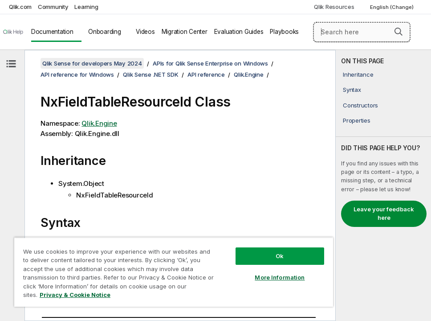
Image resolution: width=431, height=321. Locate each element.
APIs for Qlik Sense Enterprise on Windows (210, 63)
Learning (86, 6)
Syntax (352, 89)
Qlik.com (20, 6)
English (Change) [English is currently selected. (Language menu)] (392, 7)
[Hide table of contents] (11, 63)
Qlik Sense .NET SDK (150, 74)
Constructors (360, 105)
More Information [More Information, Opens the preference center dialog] (280, 277)
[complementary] (383, 185)
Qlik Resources (334, 6)
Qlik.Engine (248, 74)
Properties (356, 120)
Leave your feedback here (384, 214)
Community (53, 6)
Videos (145, 31)
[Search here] (362, 32)
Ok (280, 255)
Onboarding (104, 31)
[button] (398, 31)
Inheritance (358, 74)
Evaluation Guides (239, 31)
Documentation (52, 31)
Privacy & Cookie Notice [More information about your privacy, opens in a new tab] (75, 294)
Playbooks (284, 31)
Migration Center (184, 31)
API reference (206, 74)
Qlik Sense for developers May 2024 (92, 63)
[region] (173, 272)
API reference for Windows (77, 74)
